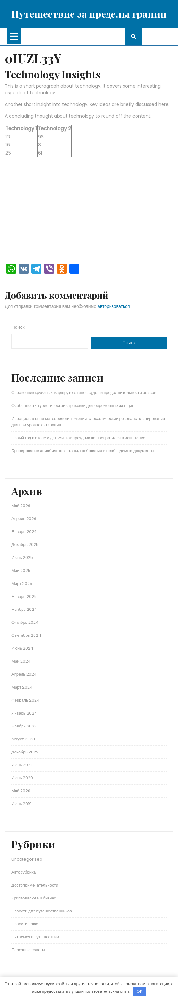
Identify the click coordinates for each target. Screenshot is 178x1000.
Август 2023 (23, 739)
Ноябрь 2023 (24, 726)
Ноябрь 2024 (24, 609)
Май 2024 (21, 661)
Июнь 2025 (22, 558)
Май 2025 (20, 570)
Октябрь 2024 (25, 622)
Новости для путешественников (41, 911)
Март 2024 (22, 687)
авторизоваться (114, 306)
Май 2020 (20, 791)
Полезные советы (28, 950)
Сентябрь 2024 (26, 635)
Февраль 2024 (25, 700)
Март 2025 (21, 583)
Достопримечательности (34, 885)
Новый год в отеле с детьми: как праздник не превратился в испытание (78, 438)
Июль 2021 (21, 765)
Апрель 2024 (24, 674)
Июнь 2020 (22, 778)
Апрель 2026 (23, 519)
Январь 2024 (24, 713)
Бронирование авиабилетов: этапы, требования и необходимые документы (82, 451)
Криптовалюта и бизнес (33, 898)
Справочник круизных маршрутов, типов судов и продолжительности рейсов (83, 393)
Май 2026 (20, 506)
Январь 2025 (24, 596)
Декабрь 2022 (25, 752)
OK (140, 991)
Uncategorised (26, 859)
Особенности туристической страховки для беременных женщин (72, 405)
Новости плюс (24, 924)
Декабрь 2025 (25, 545)
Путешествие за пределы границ (89, 14)
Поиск (18, 327)
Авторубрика (23, 872)
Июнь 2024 (22, 648)
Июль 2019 (21, 804)
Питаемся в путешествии (35, 937)
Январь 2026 (24, 532)
